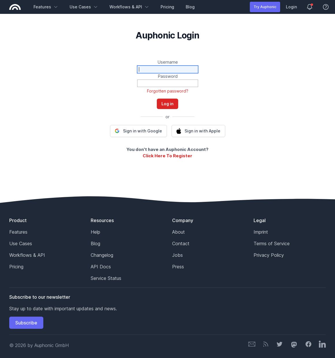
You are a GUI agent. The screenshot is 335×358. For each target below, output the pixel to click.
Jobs (177, 255)
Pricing (167, 6)
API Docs (101, 267)
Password (168, 76)
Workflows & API (129, 6)
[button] (138, 131)
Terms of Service (272, 243)
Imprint (261, 232)
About (178, 232)
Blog (190, 6)
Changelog (102, 255)
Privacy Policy (269, 255)
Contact (180, 243)
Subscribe (26, 323)
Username (167, 62)
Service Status (106, 278)
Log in (167, 103)
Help (95, 232)
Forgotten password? (167, 90)
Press (178, 267)
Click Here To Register (167, 155)
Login (291, 6)
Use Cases (84, 6)
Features (46, 6)
